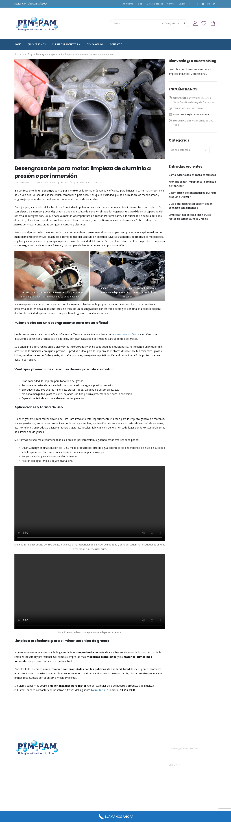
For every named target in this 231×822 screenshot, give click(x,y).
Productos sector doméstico (133, 755)
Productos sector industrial (132, 749)
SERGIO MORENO (22, 182)
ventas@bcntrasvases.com (195, 114)
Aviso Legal (72, 742)
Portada (19, 54)
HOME (17, 44)
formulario (98, 690)
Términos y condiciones (79, 761)
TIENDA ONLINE (95, 44)
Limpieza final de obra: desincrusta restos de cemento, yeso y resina (190, 216)
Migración (67, 182)
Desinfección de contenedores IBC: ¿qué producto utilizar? (192, 194)
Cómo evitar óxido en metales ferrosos (192, 175)
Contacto (122, 761)
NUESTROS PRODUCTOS (65, 44)
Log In (182, 3)
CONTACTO (116, 44)
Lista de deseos (155, 3)
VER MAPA (174, 765)
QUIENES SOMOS (36, 44)
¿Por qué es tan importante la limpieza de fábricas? (192, 183)
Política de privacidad (78, 749)
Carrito (171, 3)
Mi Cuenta (128, 3)
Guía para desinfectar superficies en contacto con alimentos (190, 205)
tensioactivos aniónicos (126, 334)
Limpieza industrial (46, 182)
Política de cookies (76, 755)
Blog (140, 3)
